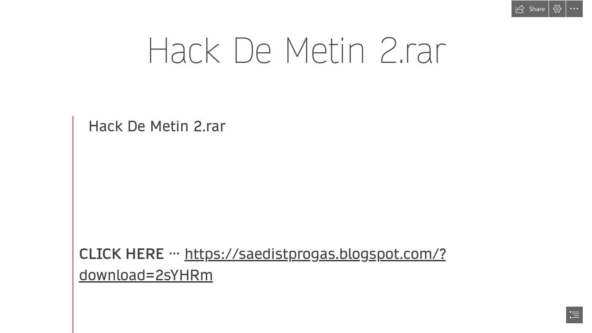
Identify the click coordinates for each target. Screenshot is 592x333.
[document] (296, 166)
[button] (530, 8)
